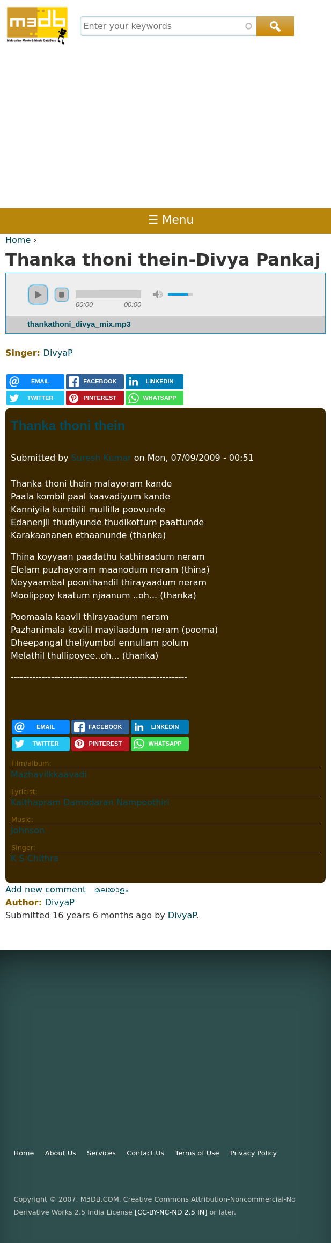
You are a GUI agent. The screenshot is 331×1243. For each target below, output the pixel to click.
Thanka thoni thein (68, 425)
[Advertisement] (165, 127)
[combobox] (185, 26)
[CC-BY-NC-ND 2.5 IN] (171, 1212)
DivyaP (58, 353)
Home (18, 240)
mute (158, 294)
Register (311, 220)
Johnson (28, 830)
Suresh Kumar (101, 458)
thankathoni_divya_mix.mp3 (79, 324)
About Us (60, 1153)
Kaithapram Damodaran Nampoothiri (90, 802)
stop (61, 294)
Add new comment (45, 889)
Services (101, 1153)
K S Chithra (34, 858)
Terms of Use (197, 1153)
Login (274, 220)
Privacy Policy (253, 1153)
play (38, 294)
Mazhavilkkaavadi (49, 774)
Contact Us (145, 1153)
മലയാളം (111, 889)
